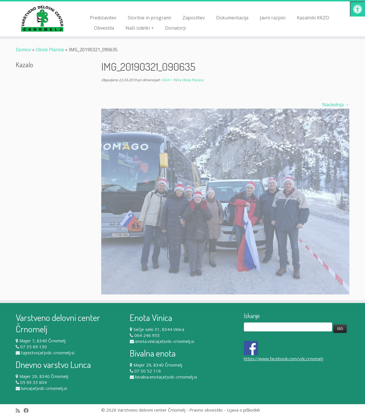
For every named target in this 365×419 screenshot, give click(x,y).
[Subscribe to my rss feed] (20, 411)
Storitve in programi (149, 18)
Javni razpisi (272, 18)
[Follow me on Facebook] (28, 411)
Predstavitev (103, 18)
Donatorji (175, 28)
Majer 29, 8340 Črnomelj (43, 376)
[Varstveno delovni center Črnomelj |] (42, 18)
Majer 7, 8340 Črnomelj (42, 340)
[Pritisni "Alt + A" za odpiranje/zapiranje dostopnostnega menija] (357, 9)
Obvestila (104, 28)
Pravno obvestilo (206, 410)
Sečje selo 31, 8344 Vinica (158, 329)
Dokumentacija (232, 18)
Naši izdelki (139, 28)
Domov (23, 49)
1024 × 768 (169, 80)
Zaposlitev (193, 18)
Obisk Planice (50, 49)
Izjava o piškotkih (243, 410)
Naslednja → (335, 104)
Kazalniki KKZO (313, 18)
